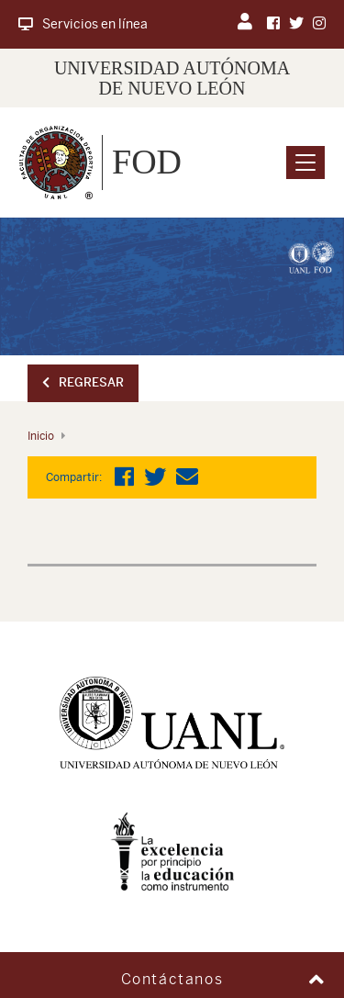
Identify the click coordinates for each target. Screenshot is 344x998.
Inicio (41, 436)
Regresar (83, 382)
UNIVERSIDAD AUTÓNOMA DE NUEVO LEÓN (172, 78)
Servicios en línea (83, 24)
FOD (147, 161)
